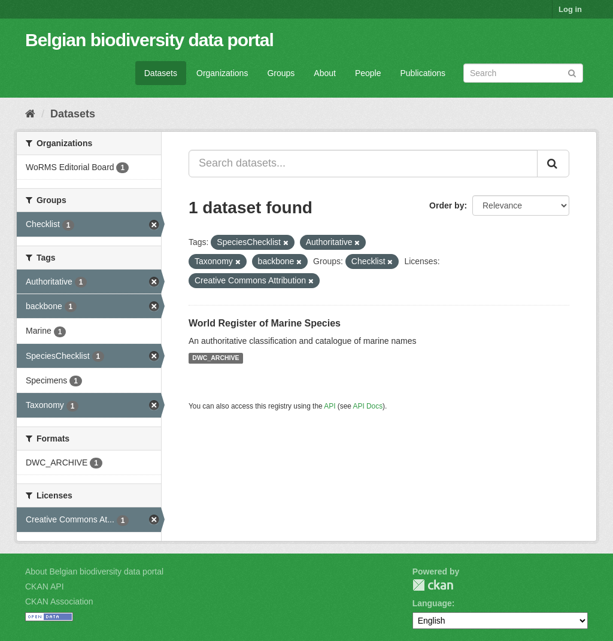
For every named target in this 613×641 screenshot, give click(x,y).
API (329, 406)
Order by (446, 205)
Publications (423, 73)
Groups (281, 73)
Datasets (160, 73)
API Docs (368, 406)
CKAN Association (59, 601)
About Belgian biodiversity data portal (94, 571)
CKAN (432, 585)
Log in (570, 9)
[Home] (30, 114)
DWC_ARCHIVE (215, 358)
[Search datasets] (523, 73)
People (368, 73)
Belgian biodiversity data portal (149, 40)
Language (432, 603)
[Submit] (572, 72)
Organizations (222, 73)
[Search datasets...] (363, 163)
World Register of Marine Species (265, 323)
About (325, 73)
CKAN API (44, 586)
